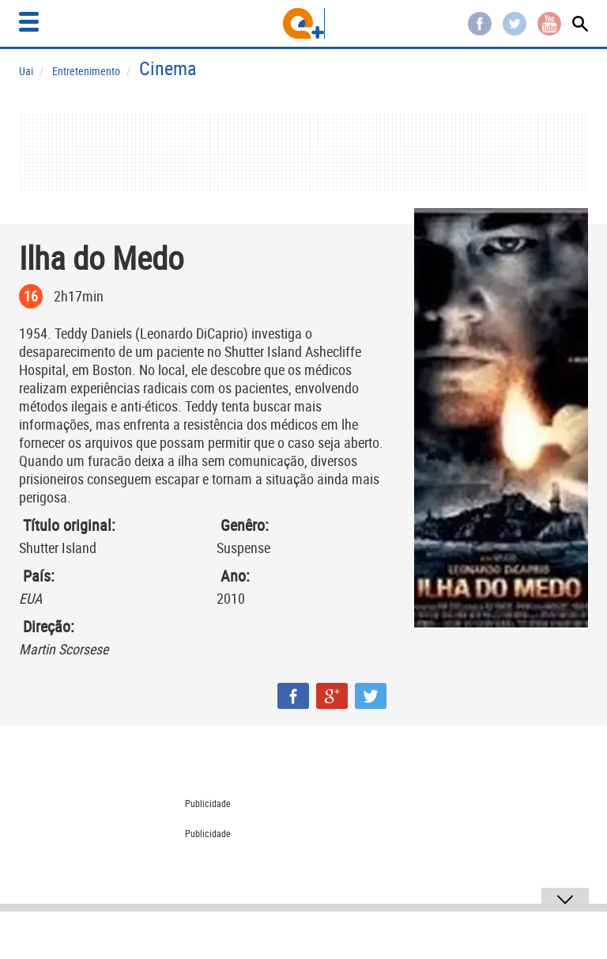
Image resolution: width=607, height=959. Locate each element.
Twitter (514, 24)
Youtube (549, 24)
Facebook (480, 24)
